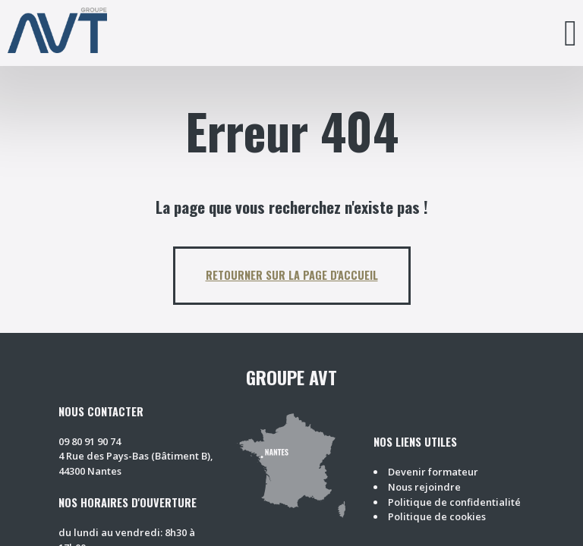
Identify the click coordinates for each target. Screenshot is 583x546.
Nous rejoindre (424, 487)
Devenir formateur (433, 472)
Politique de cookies (437, 516)
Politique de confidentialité (454, 502)
